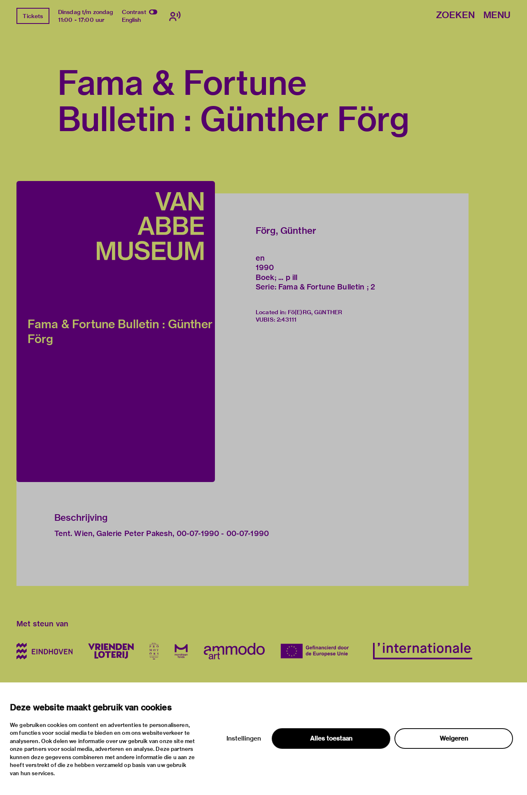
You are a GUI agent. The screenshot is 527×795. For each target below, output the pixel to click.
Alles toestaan (331, 738)
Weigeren (454, 738)
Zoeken (455, 15)
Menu (497, 15)
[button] (115, 331)
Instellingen (243, 738)
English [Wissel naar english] (131, 20)
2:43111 (286, 319)
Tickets (33, 16)
